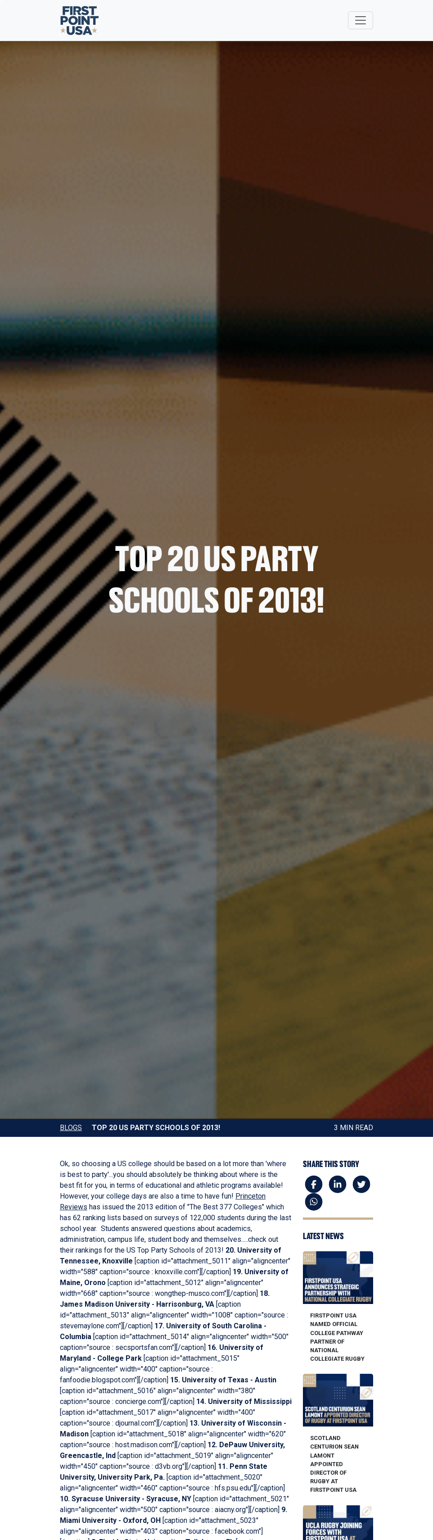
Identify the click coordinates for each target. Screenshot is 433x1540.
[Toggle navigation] (360, 20)
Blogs (71, 1127)
